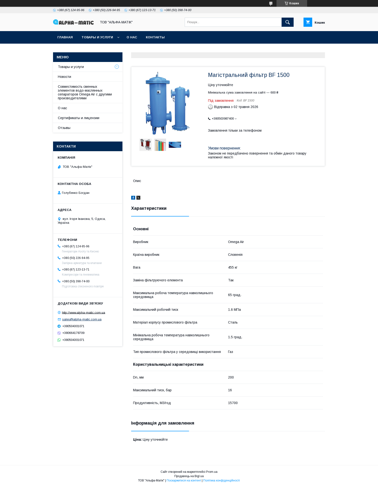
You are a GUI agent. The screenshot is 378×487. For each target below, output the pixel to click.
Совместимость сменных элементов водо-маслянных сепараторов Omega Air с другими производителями (85, 92)
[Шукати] (288, 22)
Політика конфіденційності (221, 480)
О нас (132, 37)
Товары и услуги (97, 37)
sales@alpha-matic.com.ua (81, 319)
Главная (65, 37)
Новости (64, 77)
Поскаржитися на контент (184, 480)
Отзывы (64, 128)
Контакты (155, 37)
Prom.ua (211, 471)
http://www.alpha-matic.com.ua (83, 312)
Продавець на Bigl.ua (189, 476)
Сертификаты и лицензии (78, 118)
